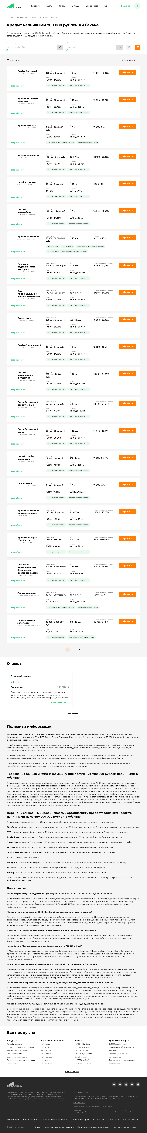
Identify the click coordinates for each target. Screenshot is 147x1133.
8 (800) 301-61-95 (79, 1102)
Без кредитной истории (17, 1050)
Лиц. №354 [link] (32, 407)
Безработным (114, 1063)
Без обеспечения (14, 1054)
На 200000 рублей (83, 1063)
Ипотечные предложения (55, 1119)
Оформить (127, 403)
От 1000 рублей (81, 1050)
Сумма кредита (12, 43)
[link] (114, 1084)
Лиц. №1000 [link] (29, 158)
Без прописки (12, 1063)
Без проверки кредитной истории (21, 1060)
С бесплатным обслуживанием (121, 1047)
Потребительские (14, 1044)
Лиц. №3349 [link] (35, 595)
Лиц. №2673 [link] (27, 185)
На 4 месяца (46, 1054)
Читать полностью (59, 703)
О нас (37, 1127)
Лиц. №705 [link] (32, 128)
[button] (125, 6)
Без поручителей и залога (17, 1057)
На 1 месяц (45, 1044)
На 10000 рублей (82, 1047)
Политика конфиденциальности (93, 1127)
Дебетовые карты (80, 1119)
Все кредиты (13, 1119)
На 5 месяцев (46, 1057)
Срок (69, 43)
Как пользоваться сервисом (126, 1127)
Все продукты (22, 17)
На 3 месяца (46, 1050)
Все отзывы (73, 714)
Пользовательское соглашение (59, 1127)
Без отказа (113, 1050)
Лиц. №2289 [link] (35, 625)
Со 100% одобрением (84, 1054)
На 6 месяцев (46, 1060)
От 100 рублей (81, 1057)
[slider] (35, 49)
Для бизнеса (93, 6)
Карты (50, 6)
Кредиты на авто (31, 1119)
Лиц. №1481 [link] (30, 542)
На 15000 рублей (82, 1060)
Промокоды (113, 1119)
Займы (63, 6)
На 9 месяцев (46, 1063)
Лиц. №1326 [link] (31, 103)
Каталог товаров (130, 1119)
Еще (107, 6)
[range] (35, 47)
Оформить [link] (127, 72)
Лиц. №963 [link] (31, 74)
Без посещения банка (118, 1054)
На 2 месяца (46, 1047)
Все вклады (98, 1119)
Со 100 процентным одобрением (20, 1047)
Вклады (77, 6)
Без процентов (115, 1057)
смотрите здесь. (60, 1100)
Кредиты (37, 6)
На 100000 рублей (82, 1044)
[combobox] (129, 60)
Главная (10, 17)
